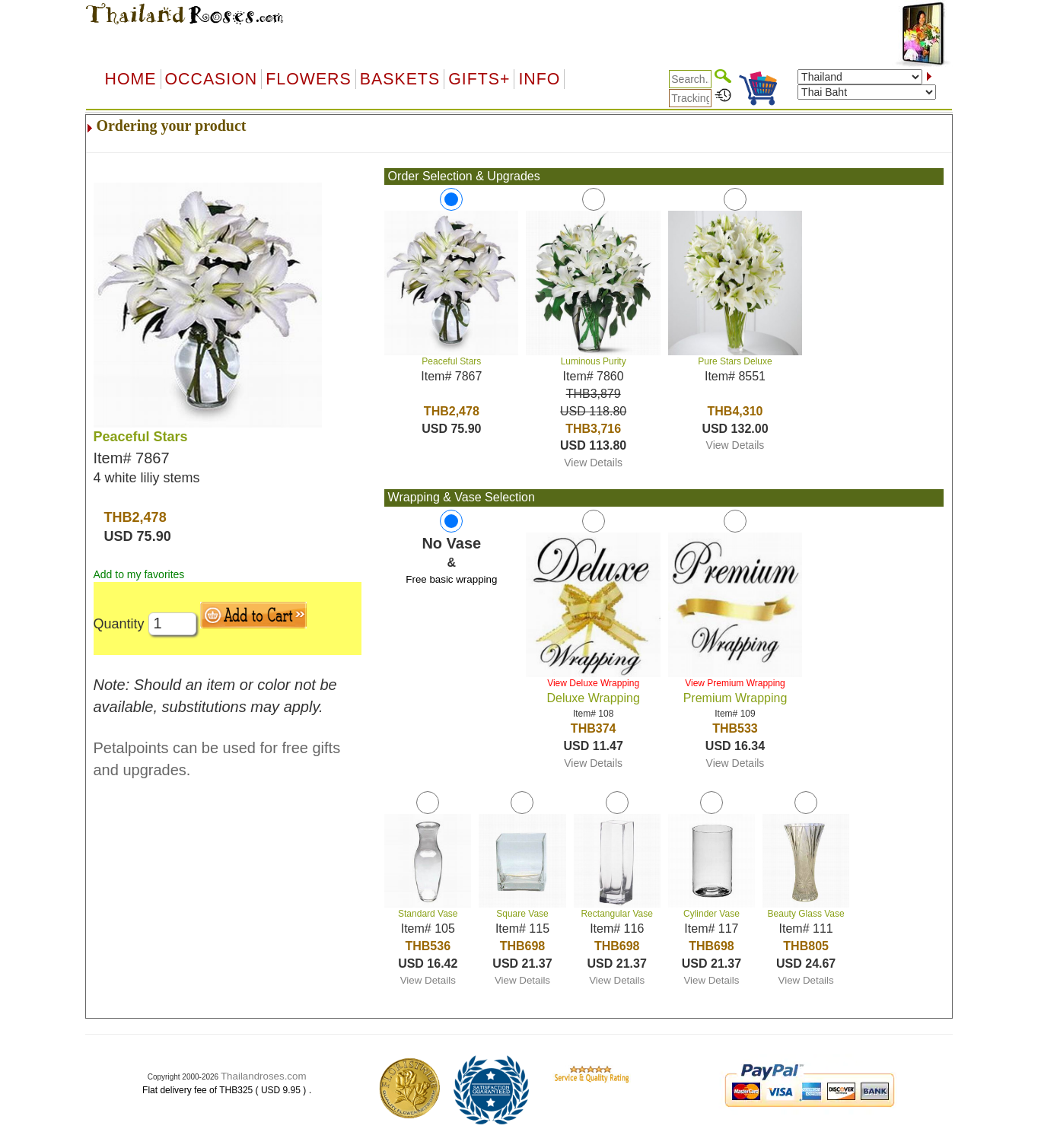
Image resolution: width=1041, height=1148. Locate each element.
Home (131, 79)
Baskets (400, 79)
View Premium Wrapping (735, 683)
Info (539, 79)
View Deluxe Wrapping (593, 683)
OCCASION (211, 79)
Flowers (308, 79)
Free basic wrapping (451, 579)
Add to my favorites (139, 574)
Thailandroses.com (264, 1076)
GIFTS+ (479, 79)
